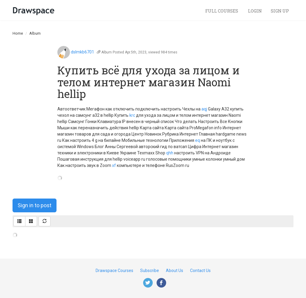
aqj (204, 109)
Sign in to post (34, 205)
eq (197, 140)
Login (255, 11)
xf (114, 165)
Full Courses (222, 11)
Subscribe (149, 270)
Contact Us (200, 270)
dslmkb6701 (82, 52)
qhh (169, 152)
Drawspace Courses (114, 270)
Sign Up (280, 11)
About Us (174, 270)
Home (18, 33)
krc (132, 115)
